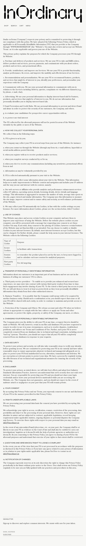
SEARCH (14, 26)
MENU (28, 26)
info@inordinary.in (11, 423)
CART (21, 26)
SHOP (6, 26)
